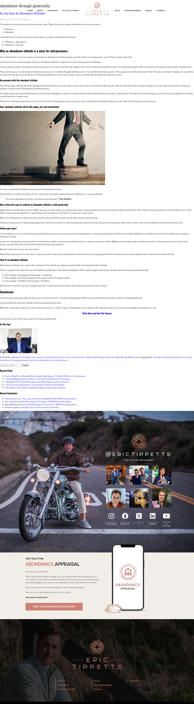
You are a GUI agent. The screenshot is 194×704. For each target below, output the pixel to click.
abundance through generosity (14, 360)
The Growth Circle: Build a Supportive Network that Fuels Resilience (35, 387)
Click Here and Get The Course (97, 313)
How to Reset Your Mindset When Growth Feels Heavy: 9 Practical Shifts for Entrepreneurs (45, 376)
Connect (161, 11)
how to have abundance (39, 360)
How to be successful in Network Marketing (84, 357)
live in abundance (59, 360)
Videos (148, 11)
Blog (117, 11)
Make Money (121, 357)
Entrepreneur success (32, 357)
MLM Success (134, 357)
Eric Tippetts (10, 401)
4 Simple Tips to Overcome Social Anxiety (40, 407)
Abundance (17, 357)
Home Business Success (53, 357)
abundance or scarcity (182, 357)
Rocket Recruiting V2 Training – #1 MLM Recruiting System (45, 401)
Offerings (52, 11)
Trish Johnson (11, 398)
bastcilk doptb (11, 407)
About (40, 11)
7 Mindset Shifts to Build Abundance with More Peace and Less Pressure (37, 381)
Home (30, 11)
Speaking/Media (133, 11)
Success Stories (70, 11)
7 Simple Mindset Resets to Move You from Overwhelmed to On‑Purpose (37, 379)
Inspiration (110, 357)
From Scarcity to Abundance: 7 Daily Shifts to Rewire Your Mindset (34, 384)
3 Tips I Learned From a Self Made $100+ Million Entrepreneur (48, 398)
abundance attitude (162, 357)
